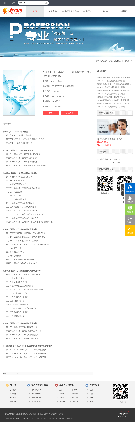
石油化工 (62, 398)
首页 (35, 11)
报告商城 (117, 61)
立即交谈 (104, 142)
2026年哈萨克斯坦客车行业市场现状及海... (114, 78)
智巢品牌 (69, 418)
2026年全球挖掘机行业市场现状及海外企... (114, 104)
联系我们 (124, 11)
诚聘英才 (13, 401)
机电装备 (75, 401)
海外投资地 (88, 11)
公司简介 (13, 390)
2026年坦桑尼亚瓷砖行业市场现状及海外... (114, 84)
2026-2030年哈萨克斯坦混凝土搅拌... (111, 87)
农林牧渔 (62, 394)
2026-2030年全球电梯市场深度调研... (111, 107)
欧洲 (91, 398)
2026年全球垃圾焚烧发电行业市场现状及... (114, 91)
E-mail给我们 (105, 145)
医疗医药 (75, 394)
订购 (51, 113)
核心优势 (13, 398)
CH (6, 3)
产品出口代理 (36, 394)
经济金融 (75, 398)
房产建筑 (62, 401)
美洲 (91, 401)
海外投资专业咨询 (70, 11)
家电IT (74, 390)
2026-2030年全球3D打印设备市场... (111, 97)
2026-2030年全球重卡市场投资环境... (111, 94)
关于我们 (52, 11)
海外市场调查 (36, 390)
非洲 (91, 394)
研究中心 (106, 11)
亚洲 (91, 390)
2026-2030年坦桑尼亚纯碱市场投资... (111, 81)
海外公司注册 (36, 397)
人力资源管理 (36, 401)
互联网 (61, 390)
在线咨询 (69, 113)
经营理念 (13, 394)
